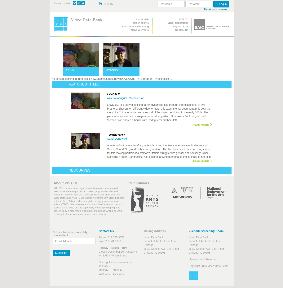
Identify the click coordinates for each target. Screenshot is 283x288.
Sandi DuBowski (117, 138)
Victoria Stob (136, 98)
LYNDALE (71, 70)
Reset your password (216, 9)
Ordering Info (141, 22)
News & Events (140, 29)
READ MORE (202, 124)
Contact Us (181, 29)
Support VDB (180, 26)
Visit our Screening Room (206, 231)
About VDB (142, 19)
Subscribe (61, 252)
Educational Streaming (135, 26)
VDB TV (183, 19)
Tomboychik (112, 70)
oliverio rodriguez (117, 98)
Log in (221, 4)
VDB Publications (178, 22)
